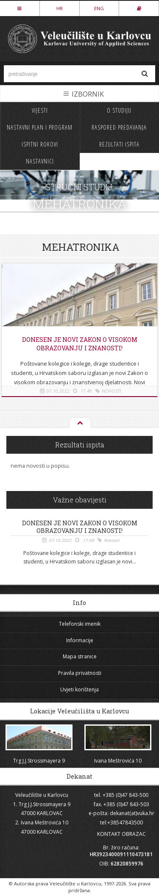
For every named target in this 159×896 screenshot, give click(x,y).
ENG (99, 8)
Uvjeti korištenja (79, 689)
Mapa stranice (80, 656)
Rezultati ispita (119, 144)
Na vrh (79, 423)
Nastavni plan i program (40, 127)
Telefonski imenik (79, 623)
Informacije (79, 640)
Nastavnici (40, 161)
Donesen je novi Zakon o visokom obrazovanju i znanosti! (79, 344)
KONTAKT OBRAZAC (121, 834)
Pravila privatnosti (79, 673)
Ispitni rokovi (40, 144)
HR (59, 8)
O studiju (119, 110)
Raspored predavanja (119, 127)
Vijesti (40, 110)
